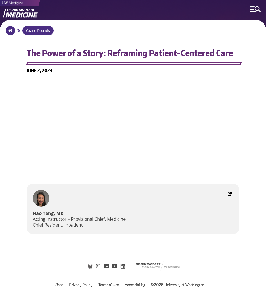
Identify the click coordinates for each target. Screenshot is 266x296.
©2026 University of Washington (177, 285)
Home (9, 33)
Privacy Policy (80, 285)
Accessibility (135, 285)
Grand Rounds (38, 31)
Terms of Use (108, 285)
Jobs (59, 285)
